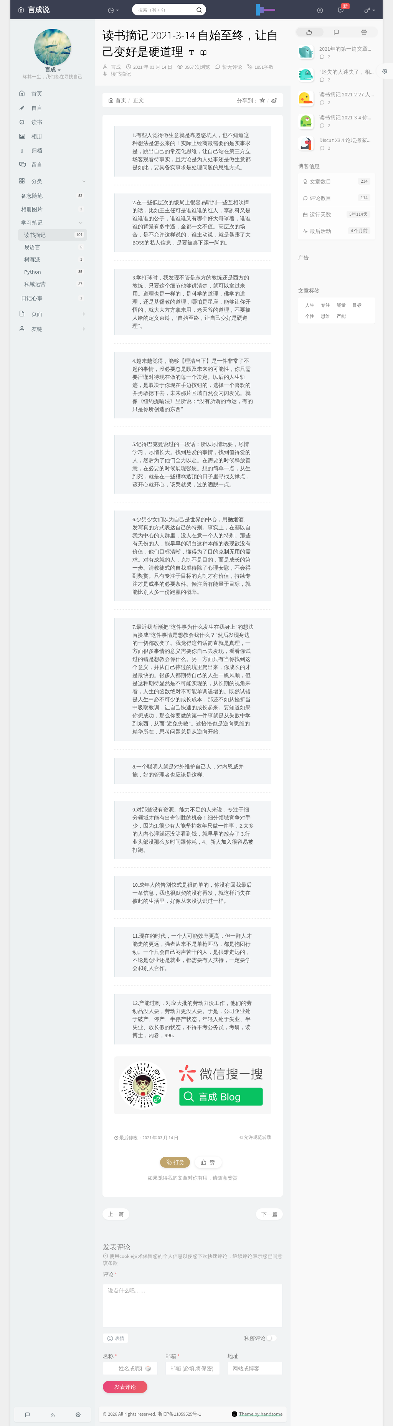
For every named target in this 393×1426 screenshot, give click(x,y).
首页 (117, 100)
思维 (325, 316)
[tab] (309, 32)
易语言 (54, 247)
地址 (233, 1356)
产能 (341, 316)
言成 (116, 67)
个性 (309, 316)
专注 (325, 305)
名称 (110, 1356)
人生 (309, 305)
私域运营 (54, 284)
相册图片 (52, 209)
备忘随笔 (52, 195)
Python (54, 271)
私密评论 (255, 1338)
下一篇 (269, 1214)
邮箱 (172, 1356)
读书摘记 (54, 234)
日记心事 (52, 298)
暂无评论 (232, 67)
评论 (110, 1274)
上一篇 (116, 1214)
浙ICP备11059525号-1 (179, 1414)
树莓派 (54, 259)
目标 (357, 305)
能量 (341, 305)
